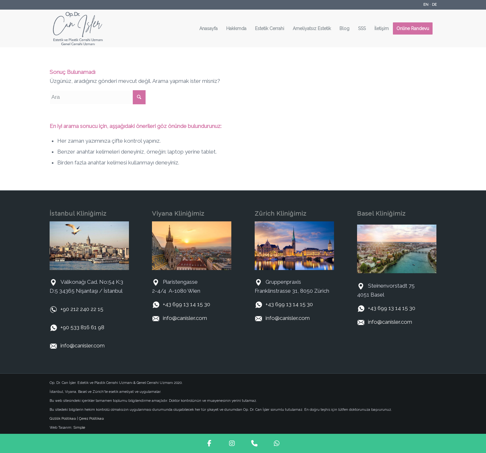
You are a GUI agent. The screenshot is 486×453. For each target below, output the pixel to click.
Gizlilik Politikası (63, 419)
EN (425, 5)
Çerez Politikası (91, 419)
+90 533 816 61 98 (82, 327)
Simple (79, 427)
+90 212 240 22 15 (81, 309)
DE (434, 5)
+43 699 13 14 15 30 (186, 304)
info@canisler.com (82, 345)
